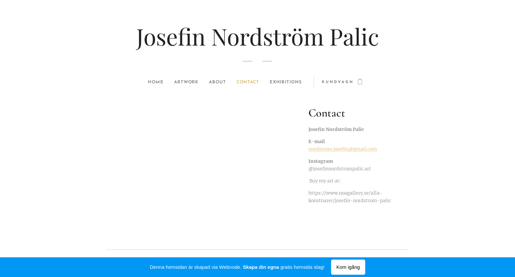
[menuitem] (151, 82)
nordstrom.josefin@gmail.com (342, 149)
